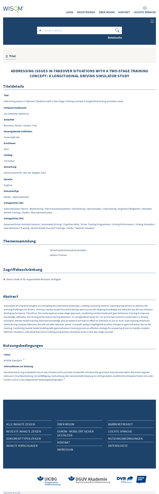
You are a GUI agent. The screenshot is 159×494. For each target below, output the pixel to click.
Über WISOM (107, 12)
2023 (6, 149)
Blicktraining (36, 208)
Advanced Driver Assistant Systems (22, 224)
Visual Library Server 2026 (11, 493)
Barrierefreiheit (120, 424)
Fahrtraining (109, 208)
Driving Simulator (145, 224)
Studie (25, 212)
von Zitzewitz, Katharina (16, 113)
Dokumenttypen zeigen (23, 438)
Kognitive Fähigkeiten (129, 208)
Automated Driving (51, 224)
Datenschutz (118, 446)
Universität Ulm (12, 137)
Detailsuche (115, 37)
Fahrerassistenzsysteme (57, 208)
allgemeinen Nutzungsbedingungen (44, 379)
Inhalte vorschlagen (22, 446)
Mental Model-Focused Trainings (48, 228)
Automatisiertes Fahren (16, 208)
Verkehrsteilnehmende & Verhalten (68, 250)
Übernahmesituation (41, 212)
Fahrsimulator (94, 208)
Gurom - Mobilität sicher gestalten (75, 433)
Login (69, 12)
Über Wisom (65, 424)
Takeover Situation (85, 228)
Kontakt (124, 12)
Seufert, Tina (30, 125)
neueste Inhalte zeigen (23, 431)
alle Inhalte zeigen (20, 424)
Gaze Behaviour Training (16, 228)
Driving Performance (123, 224)
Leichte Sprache (145, 10)
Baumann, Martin (13, 125)
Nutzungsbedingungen (125, 438)
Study (70, 228)
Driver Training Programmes (95, 224)
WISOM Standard (13, 360)
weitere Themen (58, 255)
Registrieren (86, 12)
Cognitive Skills (71, 224)
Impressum (65, 449)
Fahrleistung (78, 208)
